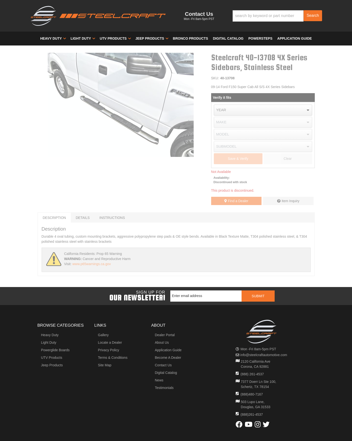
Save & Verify (238, 159)
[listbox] (263, 110)
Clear (288, 159)
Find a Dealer (236, 201)
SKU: (215, 78)
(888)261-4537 (252, 414)
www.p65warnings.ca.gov (91, 264)
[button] (277, 16)
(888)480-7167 (252, 394)
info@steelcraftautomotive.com (263, 355)
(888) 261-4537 (252, 374)
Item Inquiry (290, 201)
